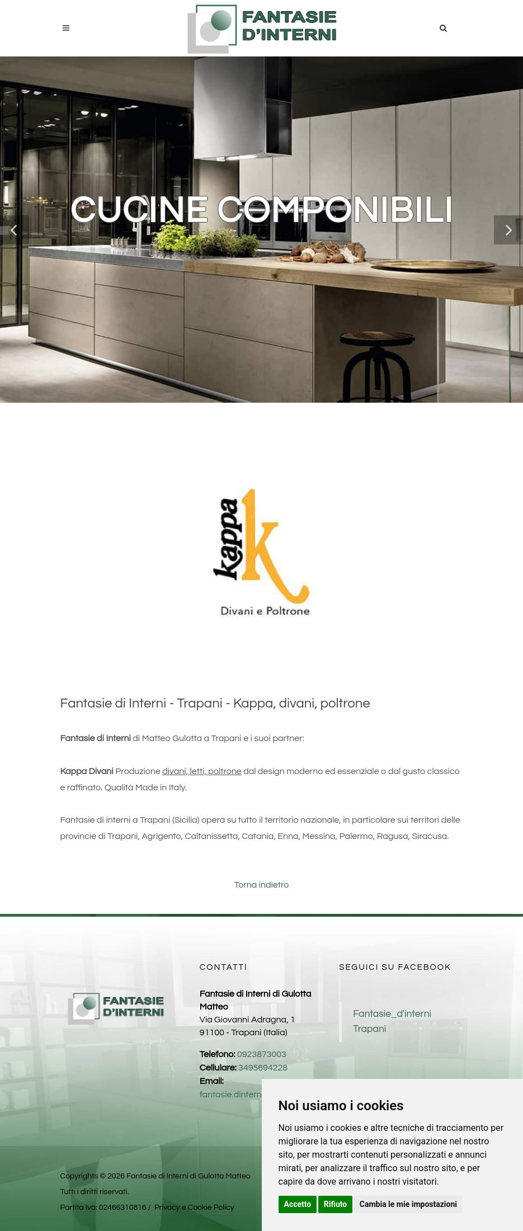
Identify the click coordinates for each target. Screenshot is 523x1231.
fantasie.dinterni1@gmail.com (259, 1094)
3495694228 (263, 1067)
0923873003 (261, 1054)
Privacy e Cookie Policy (194, 1207)
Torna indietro (261, 884)
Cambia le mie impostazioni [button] (408, 1204)
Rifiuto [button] (335, 1204)
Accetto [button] (298, 1204)
